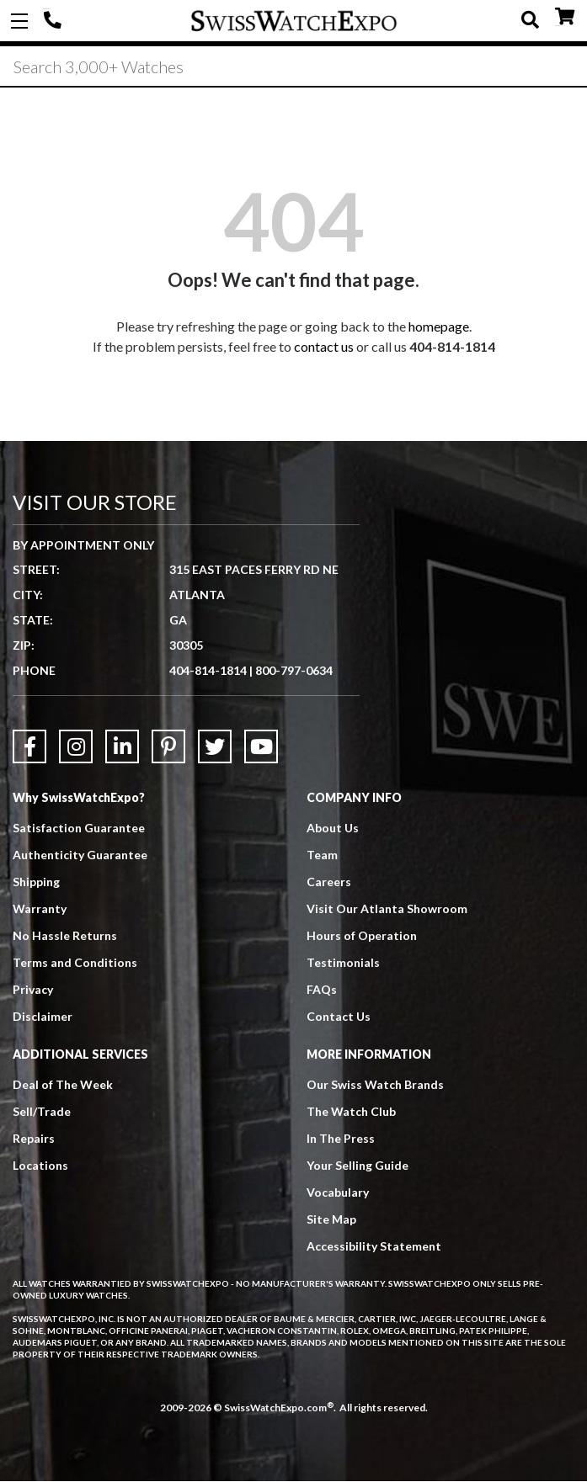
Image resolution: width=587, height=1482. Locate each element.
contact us (324, 347)
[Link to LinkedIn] (122, 746)
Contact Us (339, 1017)
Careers (329, 882)
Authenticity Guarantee (80, 855)
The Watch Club (351, 1112)
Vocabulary (338, 1193)
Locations (40, 1166)
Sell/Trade (42, 1112)
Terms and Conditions (75, 963)
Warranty (40, 909)
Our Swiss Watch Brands (375, 1085)
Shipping (36, 882)
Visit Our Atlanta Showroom (387, 909)
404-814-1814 (54, 21)
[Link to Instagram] (76, 746)
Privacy (33, 990)
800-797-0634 (294, 670)
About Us (333, 828)
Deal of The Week (63, 1085)
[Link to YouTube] (261, 746)
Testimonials (343, 963)
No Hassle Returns (65, 936)
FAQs (322, 990)
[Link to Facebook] (29, 746)
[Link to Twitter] (215, 746)
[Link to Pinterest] (168, 746)
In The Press (341, 1139)
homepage (438, 327)
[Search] (293, 66)
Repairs (34, 1139)
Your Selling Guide (357, 1166)
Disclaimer (42, 1017)
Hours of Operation (362, 936)
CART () (564, 17)
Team (322, 855)
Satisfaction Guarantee (79, 828)
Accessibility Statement (374, 1247)
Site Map (331, 1220)
